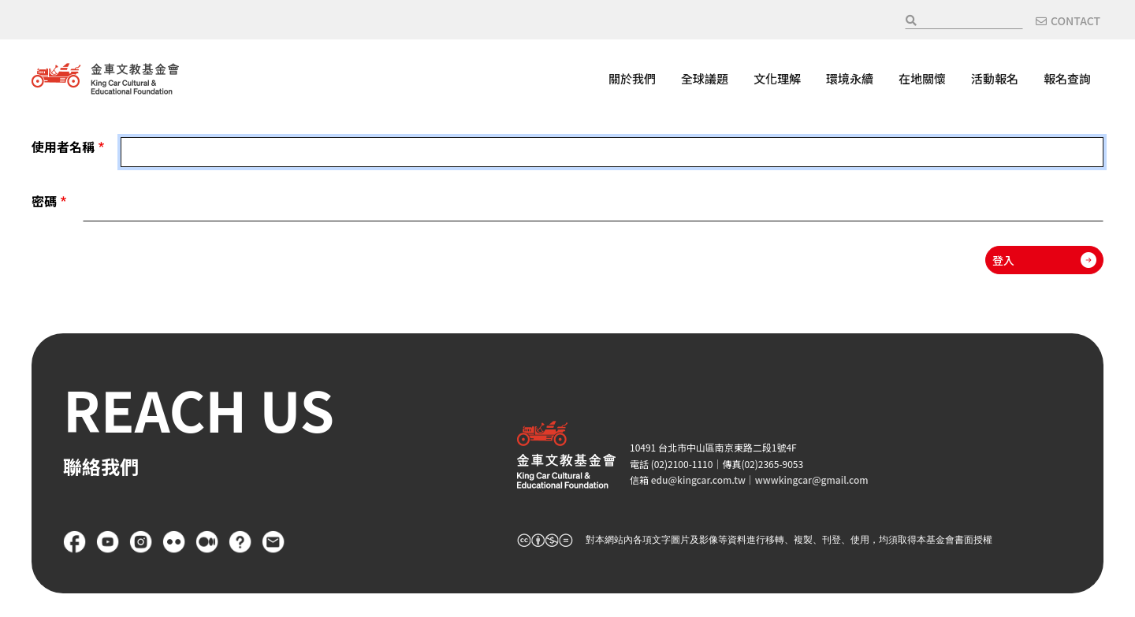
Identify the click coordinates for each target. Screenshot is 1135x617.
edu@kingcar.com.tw (698, 479)
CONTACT (1075, 20)
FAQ (240, 542)
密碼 (44, 200)
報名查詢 (1067, 78)
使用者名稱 (63, 146)
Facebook (75, 542)
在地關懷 (922, 78)
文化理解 (777, 78)
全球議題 (704, 78)
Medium (207, 542)
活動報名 (994, 78)
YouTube (108, 542)
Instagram (141, 542)
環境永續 (849, 78)
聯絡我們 (273, 542)
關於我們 (632, 78)
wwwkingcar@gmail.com (812, 479)
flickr (174, 542)
